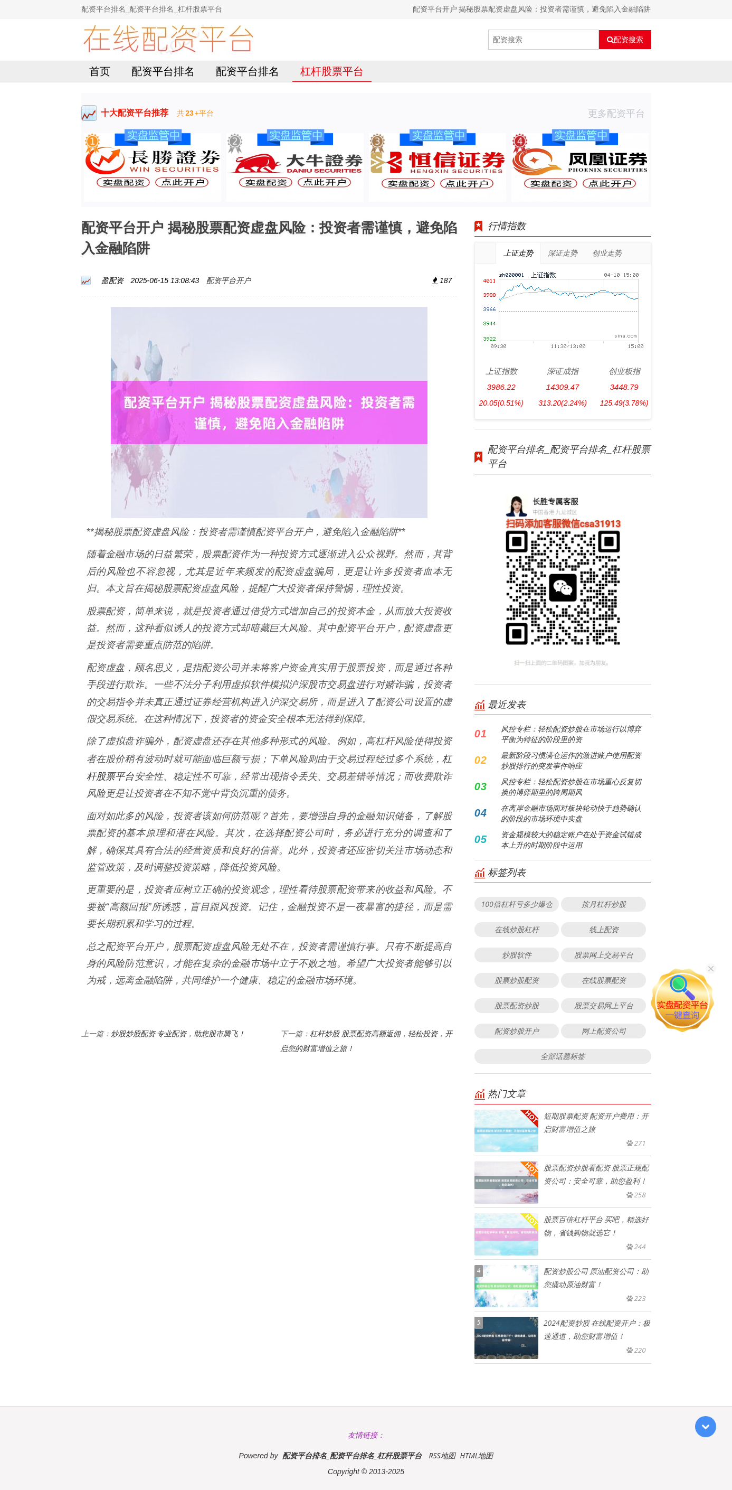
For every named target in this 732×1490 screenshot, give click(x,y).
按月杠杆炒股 (604, 904)
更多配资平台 (619, 113)
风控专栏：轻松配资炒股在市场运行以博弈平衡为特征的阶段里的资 (571, 734)
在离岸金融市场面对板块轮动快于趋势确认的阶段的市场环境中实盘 (571, 813)
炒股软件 (516, 955)
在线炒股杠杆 (517, 929)
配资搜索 (625, 39)
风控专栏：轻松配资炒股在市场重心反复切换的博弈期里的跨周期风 (571, 786)
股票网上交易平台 (603, 955)
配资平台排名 (163, 71)
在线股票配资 (604, 980)
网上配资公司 (604, 1031)
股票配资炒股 (517, 1005)
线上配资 (604, 929)
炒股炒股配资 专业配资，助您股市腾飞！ (178, 1033)
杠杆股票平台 (332, 71)
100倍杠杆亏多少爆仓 (516, 904)
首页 (99, 71)
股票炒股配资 (517, 980)
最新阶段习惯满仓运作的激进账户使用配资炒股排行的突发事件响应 (571, 760)
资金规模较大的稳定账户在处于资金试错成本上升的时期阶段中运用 (571, 839)
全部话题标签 (562, 1056)
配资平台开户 (228, 280)
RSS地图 (442, 1455)
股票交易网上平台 (603, 1005)
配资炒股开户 (517, 1031)
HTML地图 (476, 1455)
